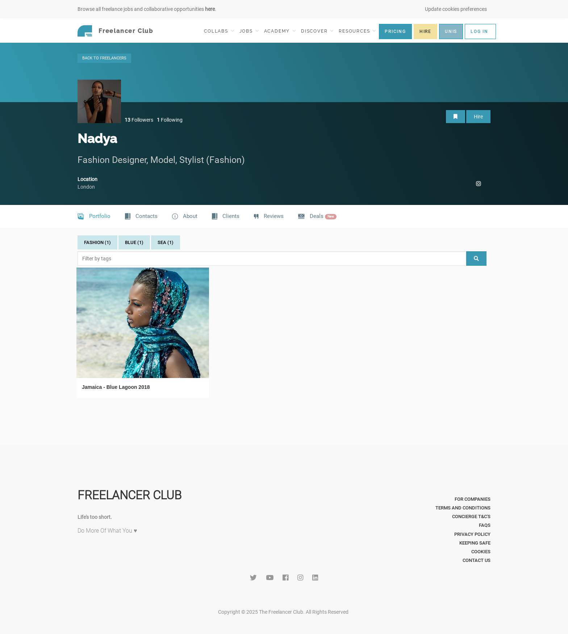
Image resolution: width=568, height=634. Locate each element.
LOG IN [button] (479, 31)
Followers (139, 120)
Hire (478, 116)
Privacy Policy (472, 534)
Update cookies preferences (456, 9)
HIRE (425, 31)
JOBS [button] (249, 31)
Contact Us (476, 560)
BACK (104, 58)
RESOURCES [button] (357, 31)
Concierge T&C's (471, 516)
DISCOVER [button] (317, 31)
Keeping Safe (474, 543)
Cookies (480, 551)
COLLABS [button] (219, 31)
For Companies (472, 499)
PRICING (395, 31)
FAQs (484, 525)
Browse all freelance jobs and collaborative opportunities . (147, 9)
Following (170, 120)
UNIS (451, 31)
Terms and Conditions (462, 508)
